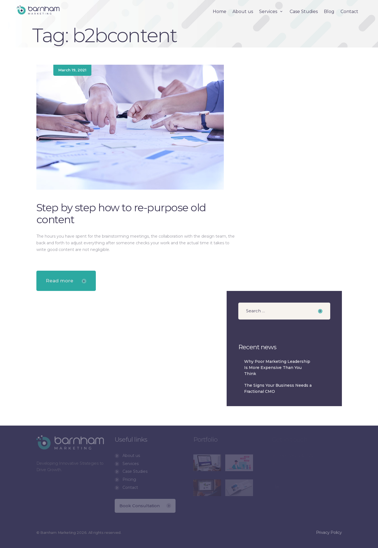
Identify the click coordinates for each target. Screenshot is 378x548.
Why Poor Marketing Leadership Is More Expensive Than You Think (277, 367)
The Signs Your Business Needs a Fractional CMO (278, 388)
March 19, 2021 (72, 70)
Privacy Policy (329, 539)
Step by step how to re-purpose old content (121, 213)
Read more (66, 280)
